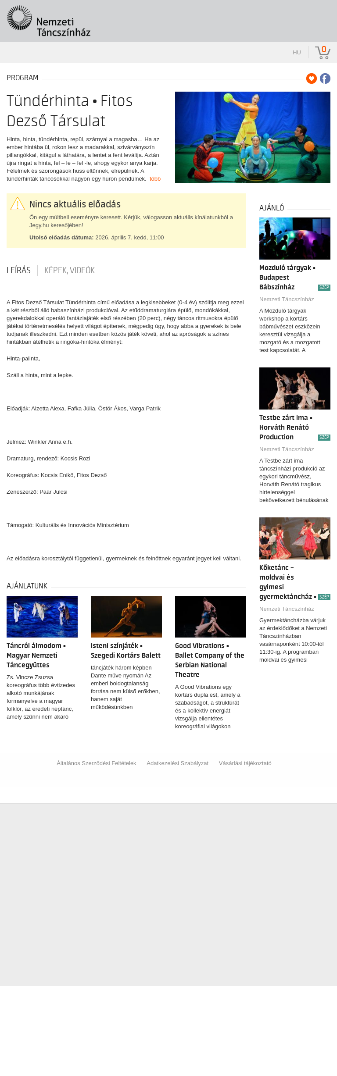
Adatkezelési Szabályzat (177, 763)
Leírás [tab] (19, 270)
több (155, 178)
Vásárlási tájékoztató (245, 763)
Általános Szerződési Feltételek (96, 763)
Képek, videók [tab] (69, 270)
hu (297, 52)
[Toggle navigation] (318, 15)
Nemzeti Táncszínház (286, 299)
